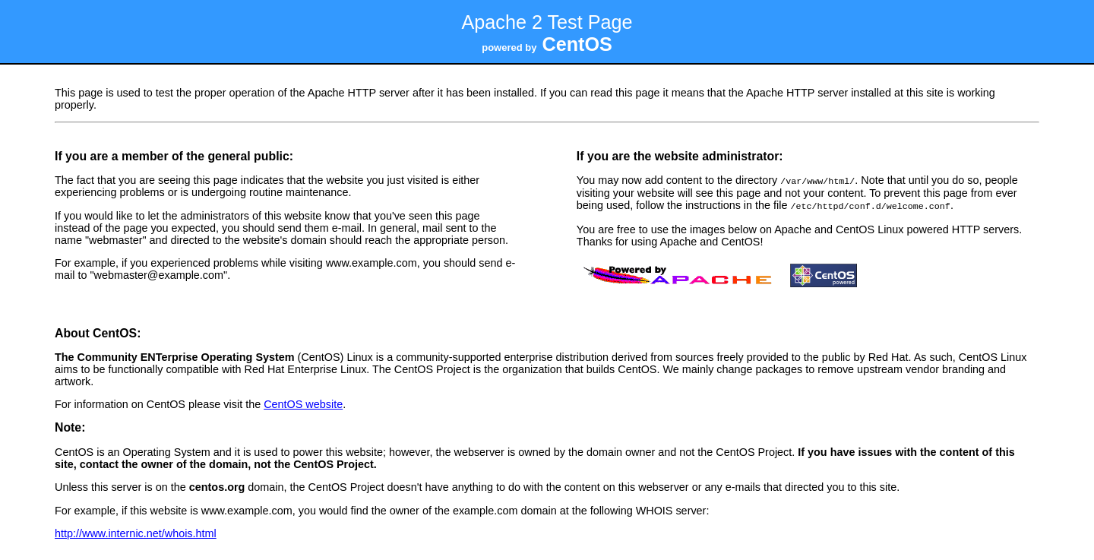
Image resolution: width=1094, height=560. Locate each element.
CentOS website (303, 403)
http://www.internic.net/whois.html (136, 532)
